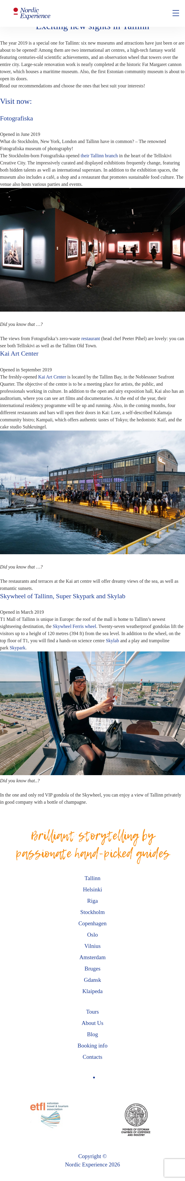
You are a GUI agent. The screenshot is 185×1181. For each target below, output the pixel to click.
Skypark (17, 647)
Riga (92, 901)
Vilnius (92, 946)
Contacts (93, 1057)
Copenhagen (93, 923)
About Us (92, 1023)
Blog (92, 1034)
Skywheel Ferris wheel (74, 626)
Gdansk (92, 980)
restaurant (90, 338)
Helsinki (92, 889)
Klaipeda (92, 991)
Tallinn (92, 878)
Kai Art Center (52, 376)
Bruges (92, 968)
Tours (92, 1012)
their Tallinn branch (99, 155)
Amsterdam (92, 957)
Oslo (92, 935)
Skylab (112, 640)
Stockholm (92, 912)
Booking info (93, 1045)
